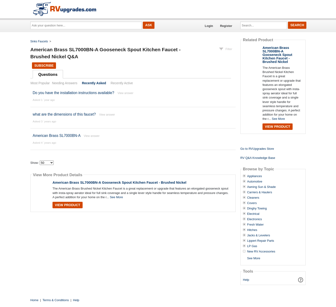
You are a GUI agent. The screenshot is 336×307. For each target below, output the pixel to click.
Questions (48, 74)
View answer (125, 93)
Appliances (254, 176)
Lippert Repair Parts (260, 240)
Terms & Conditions (55, 300)
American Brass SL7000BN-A (56, 136)
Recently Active (122, 83)
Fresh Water (255, 224)
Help (246, 279)
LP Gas (252, 246)
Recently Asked (94, 83)
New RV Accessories (261, 251)
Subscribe (43, 65)
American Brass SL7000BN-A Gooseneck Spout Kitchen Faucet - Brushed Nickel (119, 182)
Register (226, 26)
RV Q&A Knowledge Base (257, 158)
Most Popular (40, 83)
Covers (252, 203)
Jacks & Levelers (258, 235)
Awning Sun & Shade (261, 187)
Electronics (254, 219)
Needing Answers (64, 83)
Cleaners (253, 197)
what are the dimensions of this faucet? (64, 114)
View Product (67, 205)
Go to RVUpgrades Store (257, 148)
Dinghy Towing (257, 208)
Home (34, 300)
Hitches (252, 230)
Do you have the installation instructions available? (73, 93)
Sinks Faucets (39, 41)
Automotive (254, 181)
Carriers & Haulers (259, 192)
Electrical (253, 214)
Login (209, 26)
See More (116, 197)
